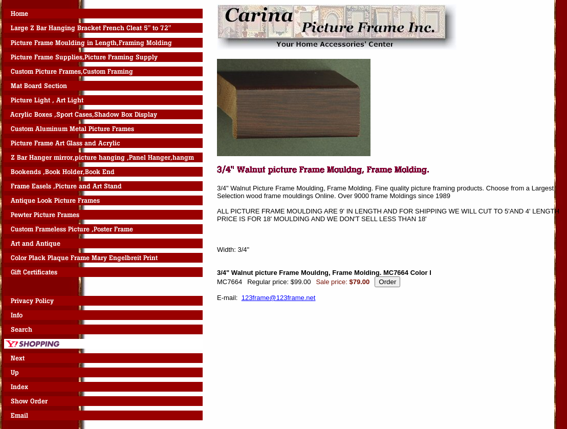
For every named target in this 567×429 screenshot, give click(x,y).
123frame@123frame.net (279, 298)
